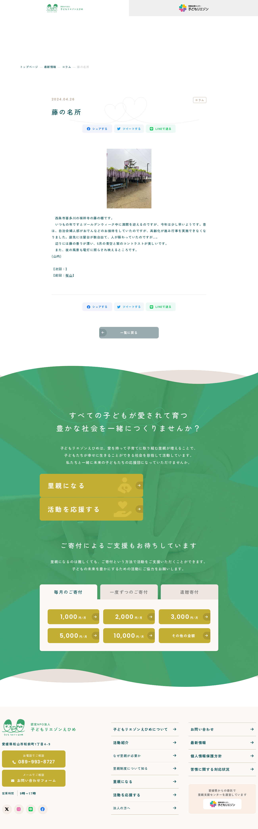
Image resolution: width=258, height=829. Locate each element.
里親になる (123, 763)
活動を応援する (127, 776)
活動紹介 (121, 724)
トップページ (29, 67)
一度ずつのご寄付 (129, 571)
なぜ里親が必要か (127, 737)
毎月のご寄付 (68, 571)
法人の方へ (122, 789)
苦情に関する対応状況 (210, 751)
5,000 (74, 617)
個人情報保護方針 (206, 737)
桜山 (68, 276)
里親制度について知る (130, 750)
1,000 (73, 597)
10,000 (129, 617)
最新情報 (50, 67)
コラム (66, 67)
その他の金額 (183, 617)
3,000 (184, 597)
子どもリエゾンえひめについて (140, 711)
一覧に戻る (129, 334)
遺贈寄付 (189, 571)
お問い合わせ (202, 711)
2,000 (129, 597)
